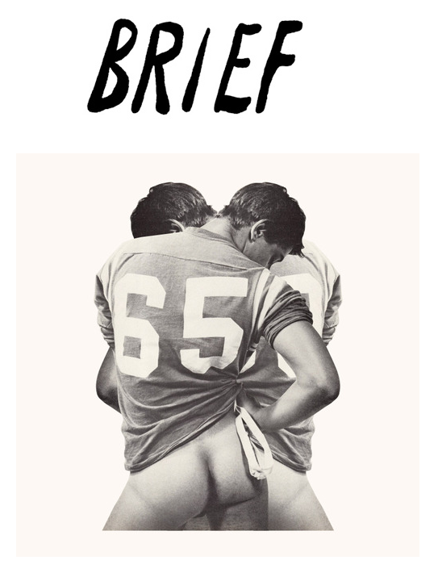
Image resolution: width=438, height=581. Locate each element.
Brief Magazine (219, 76)
